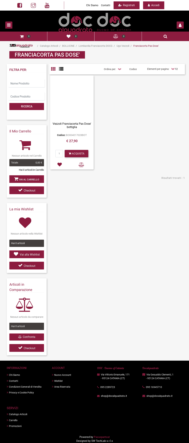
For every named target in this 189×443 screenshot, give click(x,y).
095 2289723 (107, 387)
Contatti (105, 5)
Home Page (21, 46)
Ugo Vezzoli (123, 45)
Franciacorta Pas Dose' (146, 45)
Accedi (154, 5)
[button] (180, 25)
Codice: (61, 135)
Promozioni (14, 425)
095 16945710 (154, 387)
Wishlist (57, 380)
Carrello (12, 420)
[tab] (55, 69)
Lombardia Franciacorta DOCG (96, 45)
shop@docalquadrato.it (114, 396)
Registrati (126, 5)
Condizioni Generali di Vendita (24, 386)
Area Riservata (61, 386)
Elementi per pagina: (158, 69)
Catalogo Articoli (49, 45)
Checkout (26, 190)
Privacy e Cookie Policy (20, 392)
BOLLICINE (68, 45)
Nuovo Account (61, 374)
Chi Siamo (92, 5)
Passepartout (102, 437)
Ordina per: (110, 69)
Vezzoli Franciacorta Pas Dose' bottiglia (72, 125)
